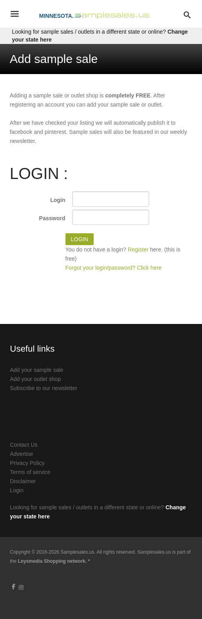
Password (52, 218)
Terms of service (30, 472)
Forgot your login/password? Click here (113, 268)
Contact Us (23, 445)
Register (138, 249)
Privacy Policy (27, 463)
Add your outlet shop (35, 379)
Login (57, 200)
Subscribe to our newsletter (43, 388)
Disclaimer (23, 481)
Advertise (21, 454)
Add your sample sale (36, 370)
